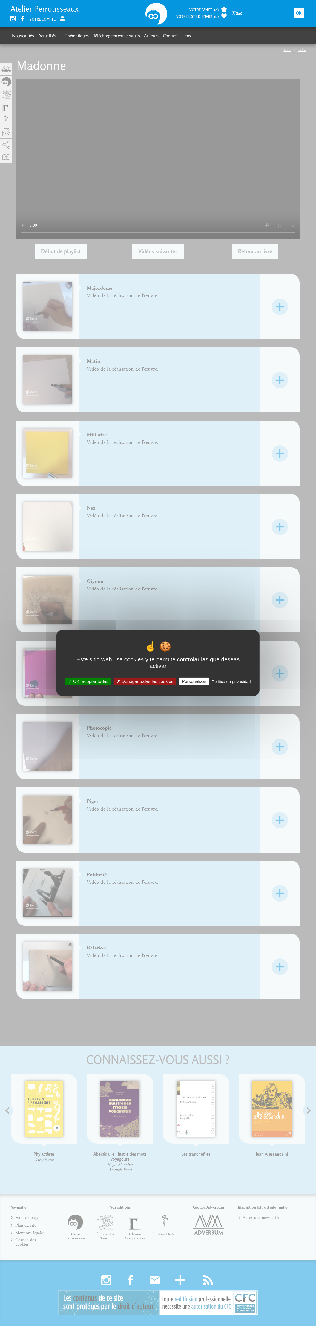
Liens (186, 35)
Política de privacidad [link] (231, 681)
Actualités (47, 35)
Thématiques (76, 35)
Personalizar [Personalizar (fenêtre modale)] (194, 681)
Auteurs (151, 35)
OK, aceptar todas (88, 681)
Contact (170, 35)
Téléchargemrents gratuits (116, 35)
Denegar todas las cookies (145, 681)
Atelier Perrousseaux (44, 8)
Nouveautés (23, 35)
